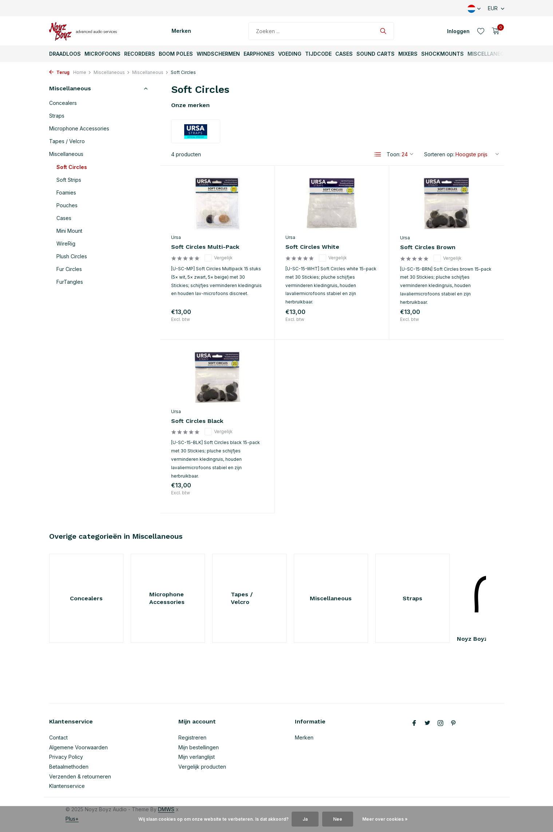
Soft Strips (68, 180)
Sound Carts (375, 54)
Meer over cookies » (385, 819)
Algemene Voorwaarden (78, 747)
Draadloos (65, 54)
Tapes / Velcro (67, 141)
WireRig (65, 243)
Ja (305, 819)
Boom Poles (176, 54)
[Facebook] (414, 723)
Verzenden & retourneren (80, 776)
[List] (378, 154)
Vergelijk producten (202, 767)
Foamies (66, 192)
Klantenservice (67, 786)
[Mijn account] (458, 31)
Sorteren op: (439, 154)
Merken (181, 31)
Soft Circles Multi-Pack (205, 246)
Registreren (192, 737)
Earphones (259, 54)
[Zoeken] (321, 31)
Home (82, 72)
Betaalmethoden (68, 767)
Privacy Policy (66, 757)
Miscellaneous (489, 54)
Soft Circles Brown (427, 247)
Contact (58, 737)
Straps (56, 116)
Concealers (63, 103)
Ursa (176, 237)
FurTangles (69, 282)
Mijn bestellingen (198, 747)
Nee (337, 819)
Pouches (67, 205)
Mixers (408, 54)
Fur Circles (69, 269)
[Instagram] (440, 723)
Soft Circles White (312, 246)
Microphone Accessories (79, 128)
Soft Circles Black (197, 420)
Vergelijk (219, 258)
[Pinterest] (454, 723)
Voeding (289, 54)
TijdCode (318, 54)
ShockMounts (442, 54)
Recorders (139, 54)
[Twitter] (427, 723)
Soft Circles (71, 167)
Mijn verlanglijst (196, 757)
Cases (344, 54)
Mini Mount (69, 231)
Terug (59, 72)
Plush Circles (71, 256)
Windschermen (218, 54)
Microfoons (102, 54)
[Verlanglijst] (481, 31)
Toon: (393, 154)
